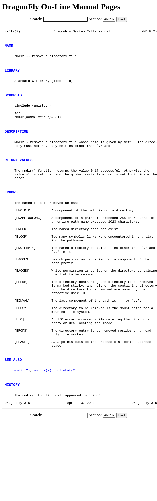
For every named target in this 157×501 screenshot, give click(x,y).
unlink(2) (42, 425)
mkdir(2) (22, 425)
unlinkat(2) (66, 425)
